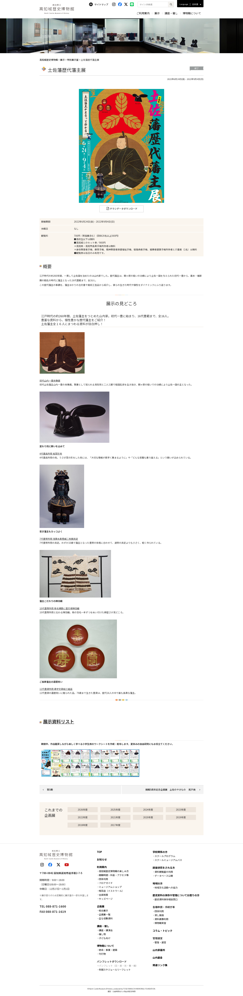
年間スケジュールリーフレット (115, 969)
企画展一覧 (104, 914)
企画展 (100, 906)
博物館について (192, 13)
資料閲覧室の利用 (164, 871)
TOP (99, 852)
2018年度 (83, 825)
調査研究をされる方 (164, 867)
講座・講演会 (106, 930)
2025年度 (115, 809)
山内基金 (157, 957)
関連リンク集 (160, 965)
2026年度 (83, 809)
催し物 (102, 934)
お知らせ (102, 859)
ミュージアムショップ (110, 887)
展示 (157, 13)
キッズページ (106, 898)
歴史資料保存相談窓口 (166, 899)
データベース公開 (164, 875)
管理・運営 (160, 942)
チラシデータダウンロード (123, 208)
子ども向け (104, 938)
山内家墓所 (159, 950)
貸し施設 (159, 915)
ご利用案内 (143, 13)
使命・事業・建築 (108, 950)
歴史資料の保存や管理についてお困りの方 (176, 895)
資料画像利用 (161, 919)
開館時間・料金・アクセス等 (114, 875)
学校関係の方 (160, 852)
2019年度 (181, 817)
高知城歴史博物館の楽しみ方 (114, 871)
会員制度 (103, 894)
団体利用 (103, 879)
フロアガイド (106, 883)
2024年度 (148, 809)
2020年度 (148, 817)
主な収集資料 (106, 918)
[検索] (171, 4)
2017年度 (115, 825)
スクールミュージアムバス (168, 860)
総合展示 (103, 910)
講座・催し (171, 13)
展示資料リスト (58, 721)
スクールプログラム (165, 856)
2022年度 (83, 817)
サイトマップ (98, 4)
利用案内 (102, 867)
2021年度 (115, 817)
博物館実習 (160, 923)
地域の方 (157, 883)
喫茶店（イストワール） (111, 890)
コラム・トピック (162, 930)
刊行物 (102, 953)
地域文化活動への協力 (166, 887)
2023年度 (181, 809)
